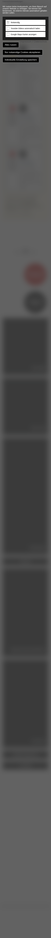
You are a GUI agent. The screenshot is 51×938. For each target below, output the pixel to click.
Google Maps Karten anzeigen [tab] (23, 34)
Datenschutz (40, 41)
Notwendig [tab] (15, 22)
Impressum (26, 41)
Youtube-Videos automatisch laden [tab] (25, 28)
